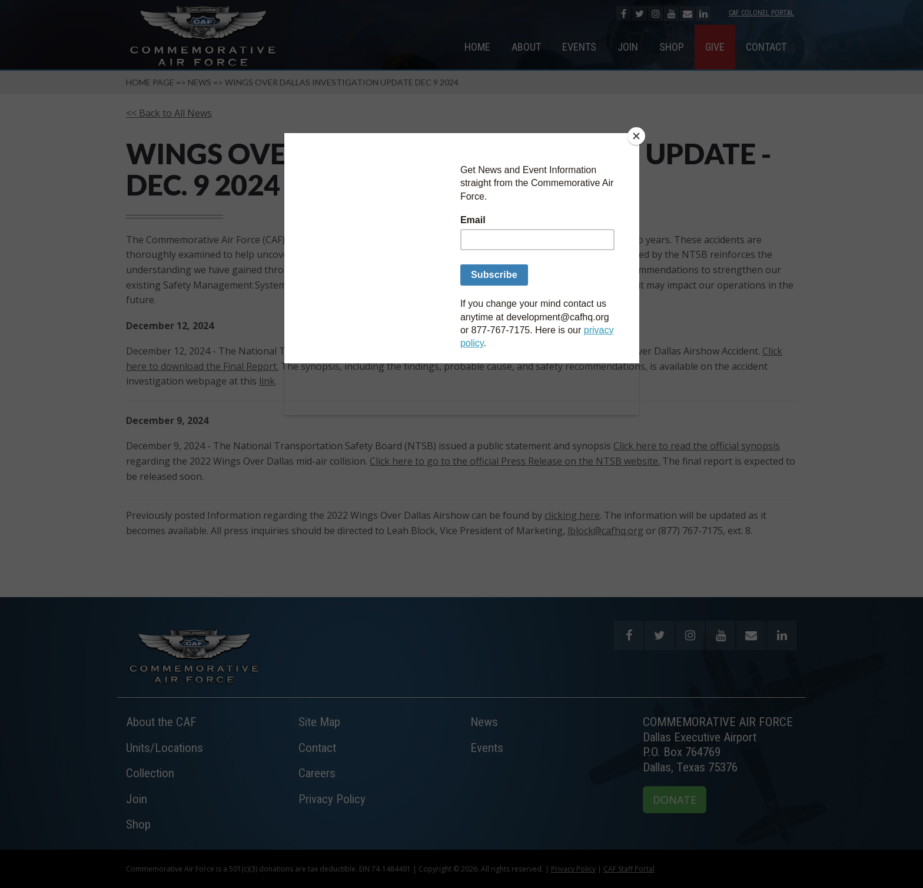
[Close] (636, 136)
